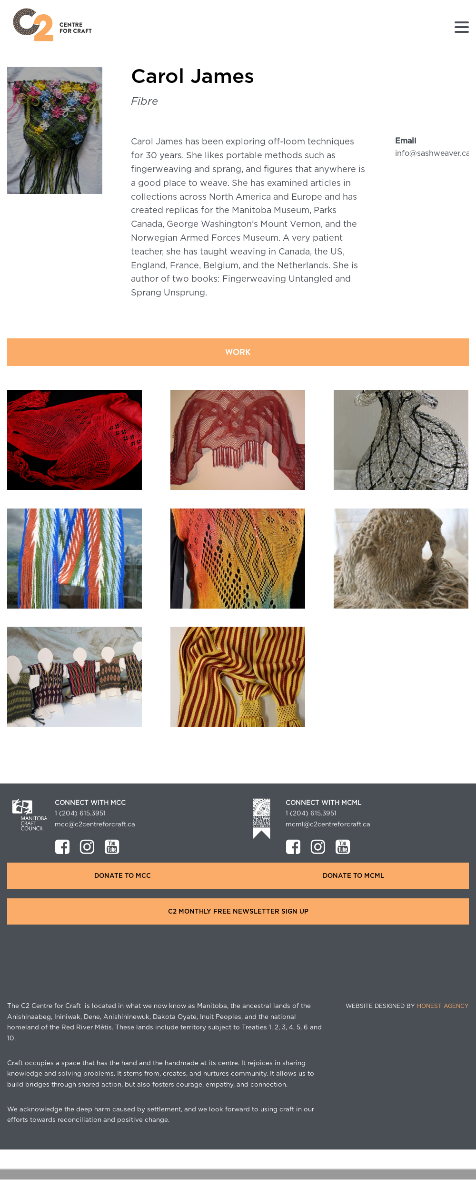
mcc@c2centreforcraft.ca (95, 824)
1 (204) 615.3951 (80, 813)
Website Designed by (407, 1006)
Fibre (144, 101)
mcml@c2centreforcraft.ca (328, 824)
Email (405, 141)
